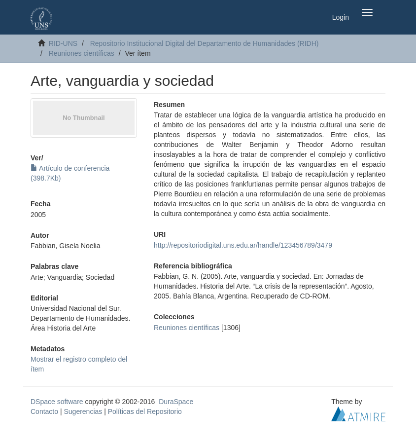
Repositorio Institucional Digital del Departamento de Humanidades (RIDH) (204, 43)
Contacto (44, 411)
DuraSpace (176, 402)
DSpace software (57, 402)
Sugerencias (83, 411)
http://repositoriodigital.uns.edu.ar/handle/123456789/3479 (243, 245)
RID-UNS (63, 43)
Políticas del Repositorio (145, 411)
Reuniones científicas (81, 53)
